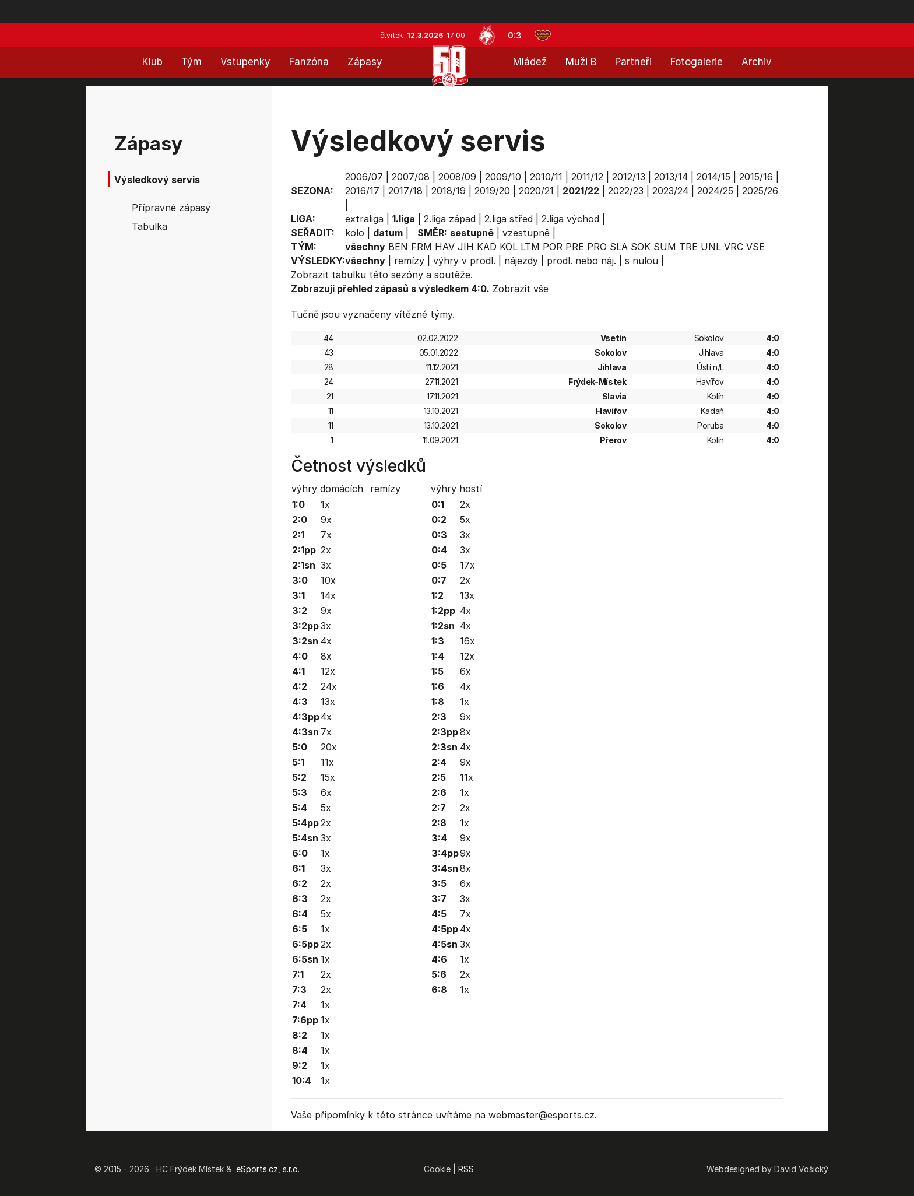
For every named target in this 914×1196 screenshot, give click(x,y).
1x (325, 504)
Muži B (580, 62)
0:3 (515, 35)
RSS (466, 1169)
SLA (619, 246)
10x (328, 580)
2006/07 (364, 177)
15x (328, 777)
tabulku (349, 274)
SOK (641, 246)
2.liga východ (570, 219)
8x (326, 656)
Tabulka (149, 226)
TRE (688, 246)
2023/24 (670, 191)
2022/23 (626, 191)
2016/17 (362, 191)
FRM (421, 246)
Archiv (756, 62)
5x (326, 807)
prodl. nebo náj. (581, 260)
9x (326, 519)
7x (326, 535)
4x (326, 641)
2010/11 (546, 177)
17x (467, 565)
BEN (398, 246)
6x (326, 792)
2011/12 (587, 177)
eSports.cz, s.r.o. (268, 1169)
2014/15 (713, 177)
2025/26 (760, 191)
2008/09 (457, 177)
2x (326, 550)
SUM (664, 246)
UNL (711, 246)
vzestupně (526, 233)
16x (467, 641)
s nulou (641, 260)
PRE (574, 246)
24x (329, 686)
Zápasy (364, 62)
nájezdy (521, 260)
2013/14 (671, 177)
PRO (597, 246)
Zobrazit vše (521, 288)
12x (328, 671)
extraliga (364, 219)
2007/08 (411, 177)
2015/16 (756, 177)
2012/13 (628, 177)
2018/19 (448, 191)
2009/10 (503, 177)
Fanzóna (309, 62)
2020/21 (536, 191)
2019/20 (492, 191)
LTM (530, 246)
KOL (509, 246)
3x (326, 565)
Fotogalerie (696, 62)
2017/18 (405, 191)
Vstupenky (245, 62)
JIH (466, 246)
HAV (445, 246)
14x (328, 595)
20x (329, 747)
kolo (354, 233)
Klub (152, 62)
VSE (755, 246)
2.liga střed (508, 219)
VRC (733, 246)
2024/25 (715, 191)
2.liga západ (450, 219)
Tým (191, 62)
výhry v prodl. (464, 260)
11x (327, 762)
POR (553, 246)
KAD (487, 246)
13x (328, 701)
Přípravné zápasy (171, 207)
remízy (409, 260)
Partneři (633, 62)
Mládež (530, 62)
